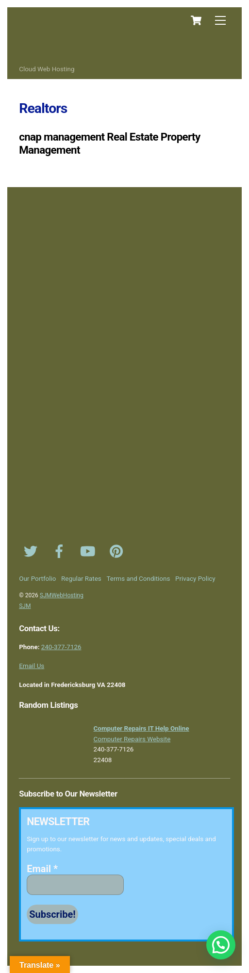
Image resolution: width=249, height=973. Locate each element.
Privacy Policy (195, 578)
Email (42, 869)
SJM (25, 606)
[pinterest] (118, 551)
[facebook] (61, 551)
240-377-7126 (61, 647)
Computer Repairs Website (132, 739)
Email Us (31, 666)
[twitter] (32, 551)
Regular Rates (81, 578)
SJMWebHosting (61, 595)
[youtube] (89, 551)
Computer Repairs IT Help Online (141, 728)
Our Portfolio (37, 578)
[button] (220, 944)
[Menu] (220, 20)
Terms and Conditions (138, 578)
